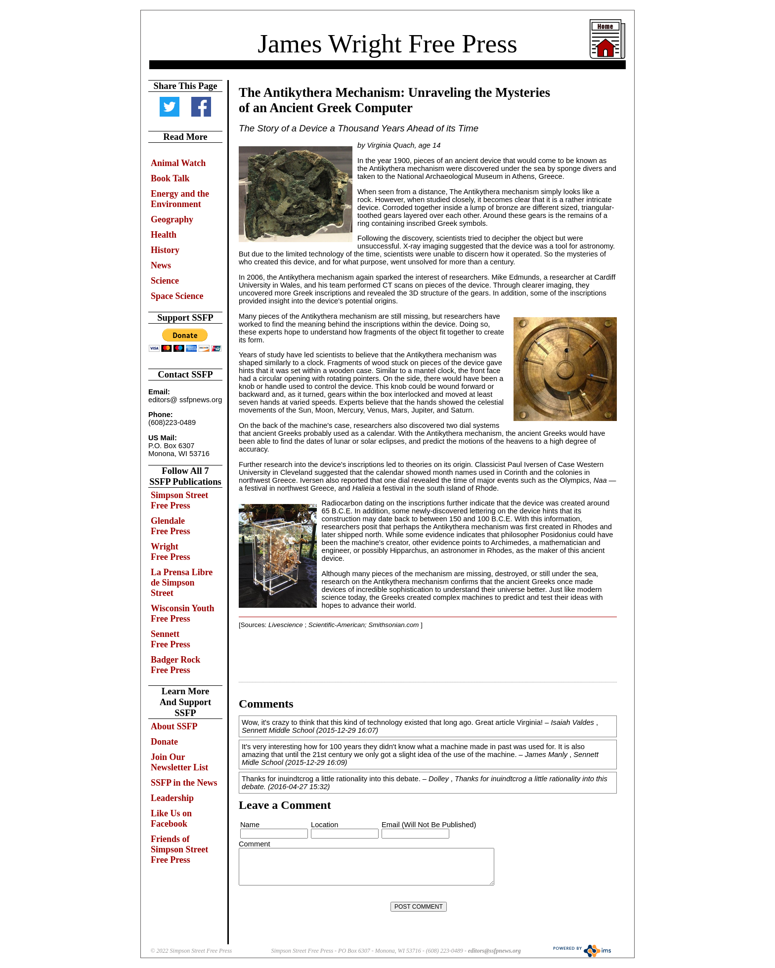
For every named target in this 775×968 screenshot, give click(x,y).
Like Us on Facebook (171, 818)
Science (165, 281)
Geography (172, 219)
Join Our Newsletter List (179, 762)
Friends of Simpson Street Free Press (179, 849)
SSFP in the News (184, 783)
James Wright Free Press (387, 43)
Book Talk (170, 178)
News (161, 265)
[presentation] (314, 906)
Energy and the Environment (180, 199)
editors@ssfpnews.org (494, 950)
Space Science (177, 296)
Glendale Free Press (170, 526)
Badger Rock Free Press (175, 665)
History (165, 250)
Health (163, 235)
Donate (164, 742)
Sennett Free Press (170, 639)
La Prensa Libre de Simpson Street (182, 582)
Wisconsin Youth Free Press (183, 613)
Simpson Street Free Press (179, 500)
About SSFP (174, 726)
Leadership (172, 798)
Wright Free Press (170, 552)
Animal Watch (178, 163)
